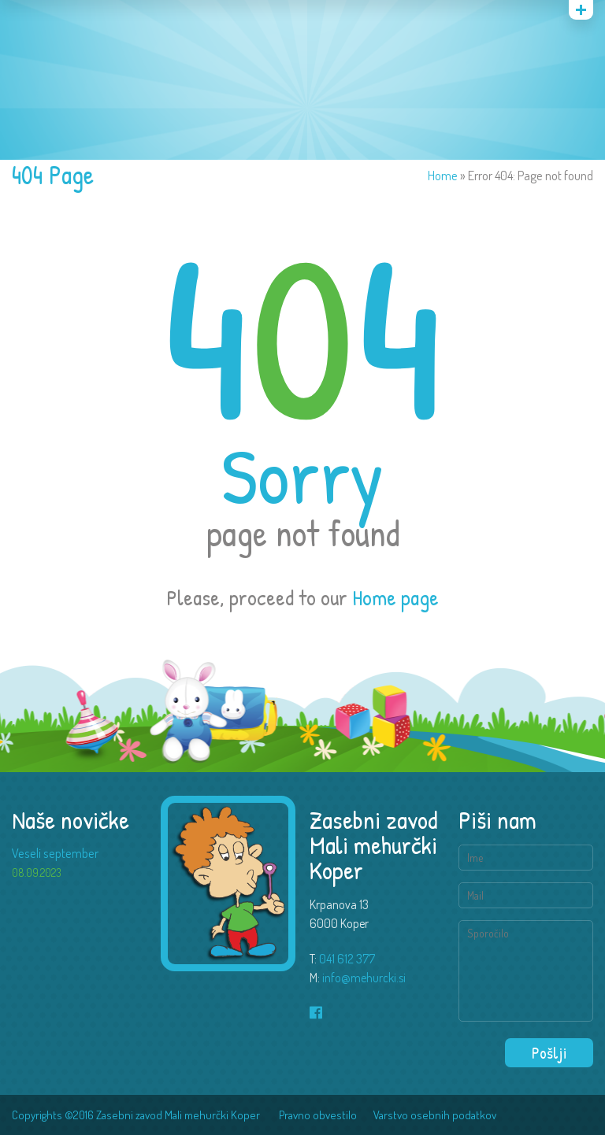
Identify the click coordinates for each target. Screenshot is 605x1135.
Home (443, 175)
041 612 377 (347, 959)
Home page (395, 597)
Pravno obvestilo (318, 1115)
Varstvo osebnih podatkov (434, 1115)
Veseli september (55, 853)
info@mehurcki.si (364, 977)
